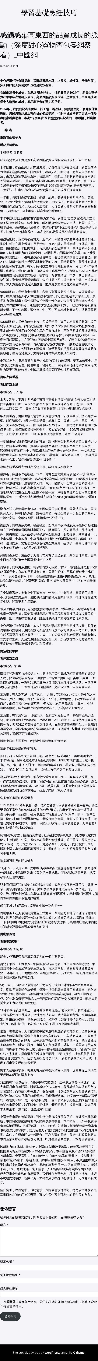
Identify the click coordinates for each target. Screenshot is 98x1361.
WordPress (52, 1352)
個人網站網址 (9, 1288)
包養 (54, 118)
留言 (4, 1225)
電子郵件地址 (10, 1275)
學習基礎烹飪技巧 (49, 12)
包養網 (60, 539)
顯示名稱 (7, 1261)
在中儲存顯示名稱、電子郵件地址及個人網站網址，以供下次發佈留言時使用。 (50, 1304)
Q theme (79, 1352)
